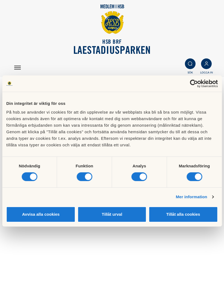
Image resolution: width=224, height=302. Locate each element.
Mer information (191, 196)
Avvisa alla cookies (41, 214)
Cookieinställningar (144, 281)
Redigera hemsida (143, 287)
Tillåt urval (112, 214)
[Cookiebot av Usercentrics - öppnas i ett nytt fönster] (194, 83)
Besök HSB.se (139, 269)
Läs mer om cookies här (148, 275)
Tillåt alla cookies (183, 214)
